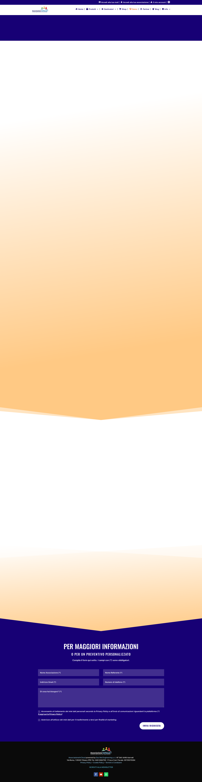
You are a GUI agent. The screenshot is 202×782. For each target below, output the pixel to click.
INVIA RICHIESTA (152, 725)
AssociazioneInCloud (77, 757)
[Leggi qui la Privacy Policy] (50, 714)
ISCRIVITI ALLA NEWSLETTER (101, 767)
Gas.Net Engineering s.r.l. (106, 757)
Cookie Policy (98, 762)
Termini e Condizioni (114, 762)
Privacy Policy (86, 762)
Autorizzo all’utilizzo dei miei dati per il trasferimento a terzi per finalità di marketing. (77, 719)
